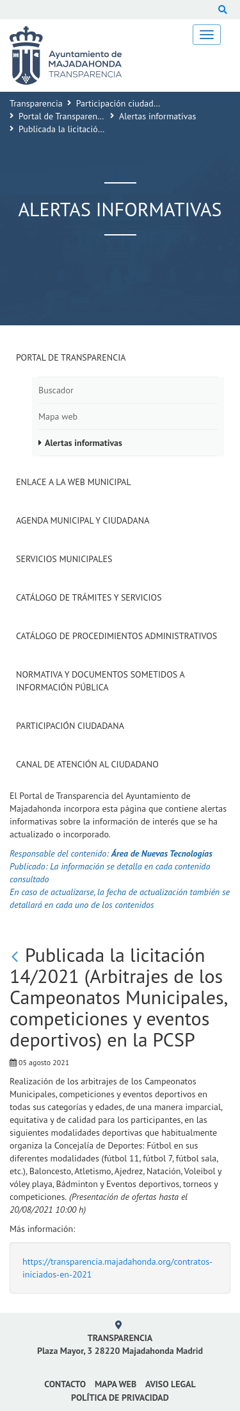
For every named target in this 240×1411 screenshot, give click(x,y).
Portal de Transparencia (63, 116)
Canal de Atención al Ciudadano (87, 764)
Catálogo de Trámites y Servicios (89, 597)
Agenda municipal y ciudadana (82, 520)
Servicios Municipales (64, 559)
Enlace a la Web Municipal (73, 482)
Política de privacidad (120, 1397)
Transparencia (36, 103)
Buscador (56, 390)
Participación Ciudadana (70, 725)
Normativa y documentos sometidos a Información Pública (100, 681)
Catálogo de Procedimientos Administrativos (116, 636)
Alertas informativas (157, 116)
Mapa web (57, 416)
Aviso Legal (170, 1384)
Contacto (65, 1384)
